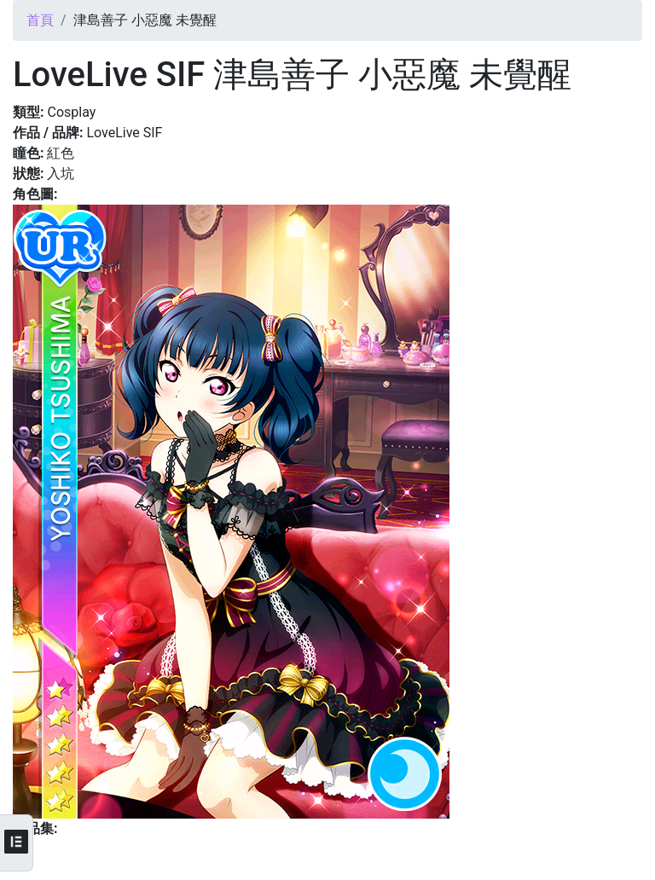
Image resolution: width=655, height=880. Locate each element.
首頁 (40, 20)
